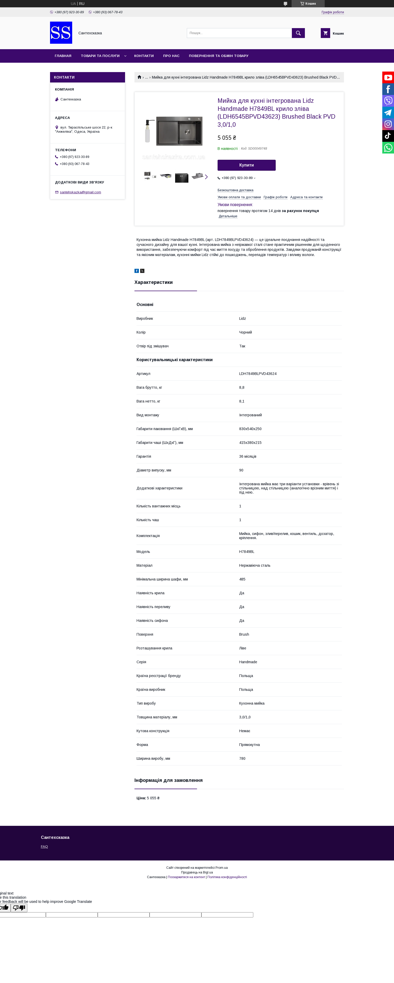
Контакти (144, 56)
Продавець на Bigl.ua (197, 872)
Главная (63, 56)
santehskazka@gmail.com (80, 192)
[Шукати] (298, 33)
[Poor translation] (19, 908)
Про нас (171, 56)
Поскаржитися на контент (186, 877)
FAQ (44, 846)
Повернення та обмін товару (218, 56)
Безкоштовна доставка (235, 190)
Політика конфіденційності (227, 877)
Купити (246, 165)
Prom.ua (222, 868)
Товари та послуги (100, 56)
